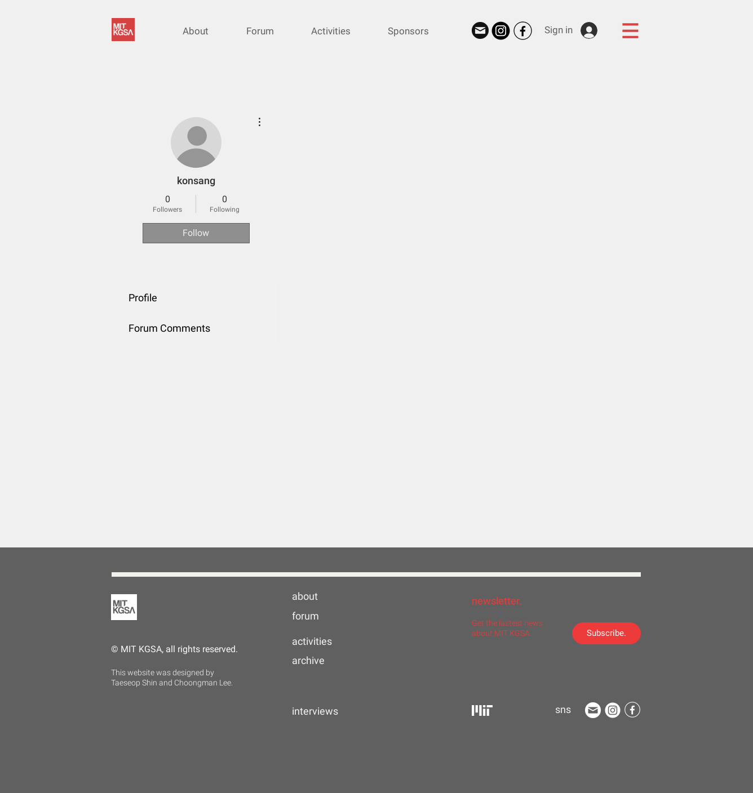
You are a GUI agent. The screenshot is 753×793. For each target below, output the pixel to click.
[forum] (328, 616)
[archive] (328, 661)
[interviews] (328, 711)
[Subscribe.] (606, 633)
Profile (143, 298)
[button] (630, 30)
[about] (328, 596)
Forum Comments (169, 328)
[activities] (328, 641)
